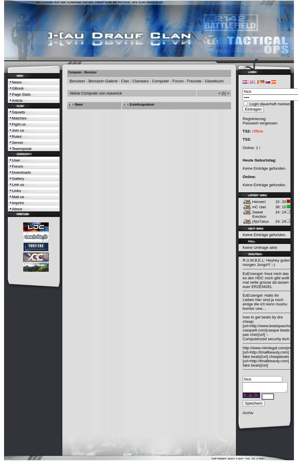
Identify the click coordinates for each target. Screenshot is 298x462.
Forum (17, 166)
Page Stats (21, 94)
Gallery (18, 178)
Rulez (17, 136)
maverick (114, 93)
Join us (18, 130)
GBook (18, 88)
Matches (19, 118)
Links (16, 191)
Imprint (18, 203)
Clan (125, 81)
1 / (258, 148)
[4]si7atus (260, 221)
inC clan (259, 207)
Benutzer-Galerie (103, 81)
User (16, 160)
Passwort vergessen (260, 123)
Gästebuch (214, 81)
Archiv (248, 414)
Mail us (18, 197)
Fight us (19, 124)
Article (17, 100)
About (17, 209)
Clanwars (140, 81)
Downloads (21, 172)
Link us (18, 184)
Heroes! (259, 202)
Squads (18, 112)
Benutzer (77, 81)
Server (17, 142)
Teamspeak (22, 148)
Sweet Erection (259, 214)
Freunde (194, 81)
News (16, 82)
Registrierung (254, 119)
